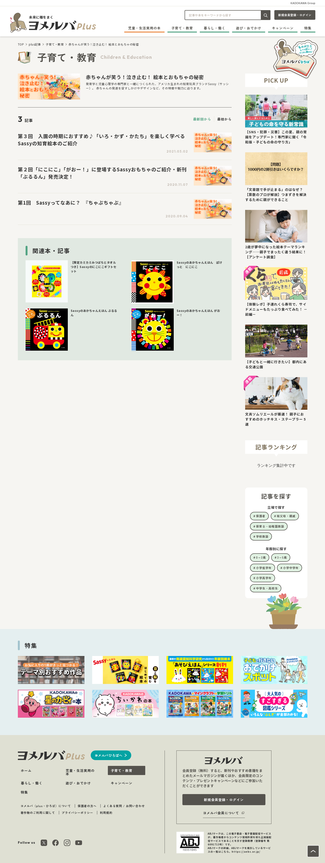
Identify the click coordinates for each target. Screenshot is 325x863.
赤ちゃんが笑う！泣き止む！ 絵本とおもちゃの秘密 (104, 44)
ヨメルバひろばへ (109, 755)
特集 (307, 28)
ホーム (26, 770)
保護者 (260, 516)
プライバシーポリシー (77, 812)
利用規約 (106, 812)
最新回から (202, 119)
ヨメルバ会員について (221, 812)
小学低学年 (264, 568)
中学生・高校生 (267, 588)
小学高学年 (264, 578)
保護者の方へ (87, 806)
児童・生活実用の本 (144, 28)
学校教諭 (262, 536)
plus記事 (35, 44)
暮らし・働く (214, 28)
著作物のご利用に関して (38, 812)
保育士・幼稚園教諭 (270, 526)
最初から (224, 119)
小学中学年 (291, 568)
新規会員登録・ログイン (294, 15)
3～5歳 (282, 557)
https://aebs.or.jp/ (246, 851)
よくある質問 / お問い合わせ (124, 806)
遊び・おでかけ (248, 28)
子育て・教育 (182, 28)
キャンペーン (283, 28)
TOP (21, 44)
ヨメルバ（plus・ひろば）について (46, 806)
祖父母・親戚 (286, 516)
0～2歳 (261, 557)
